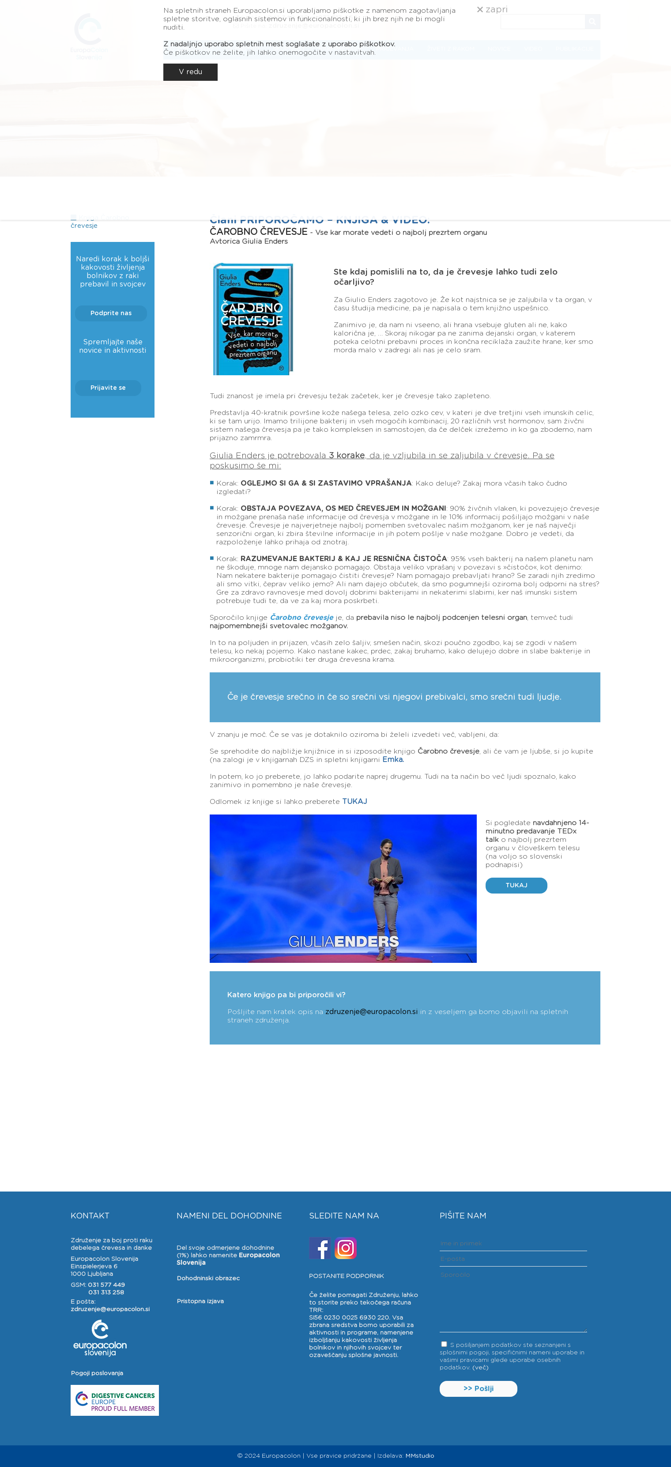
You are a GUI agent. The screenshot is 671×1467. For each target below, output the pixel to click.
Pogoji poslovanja (97, 1373)
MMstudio (419, 1456)
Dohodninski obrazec (208, 1278)
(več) (480, 1368)
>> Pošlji (479, 1388)
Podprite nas (111, 313)
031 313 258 (106, 1293)
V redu (190, 71)
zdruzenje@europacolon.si (371, 1011)
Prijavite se (108, 388)
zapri (492, 9)
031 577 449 (106, 1285)
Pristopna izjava (200, 1301)
